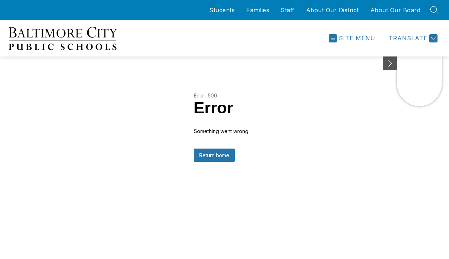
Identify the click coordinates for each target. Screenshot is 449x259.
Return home (214, 155)
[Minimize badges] (390, 63)
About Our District (332, 10)
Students (222, 10)
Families (257, 10)
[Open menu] (352, 38)
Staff (288, 10)
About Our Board (395, 10)
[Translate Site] (412, 38)
